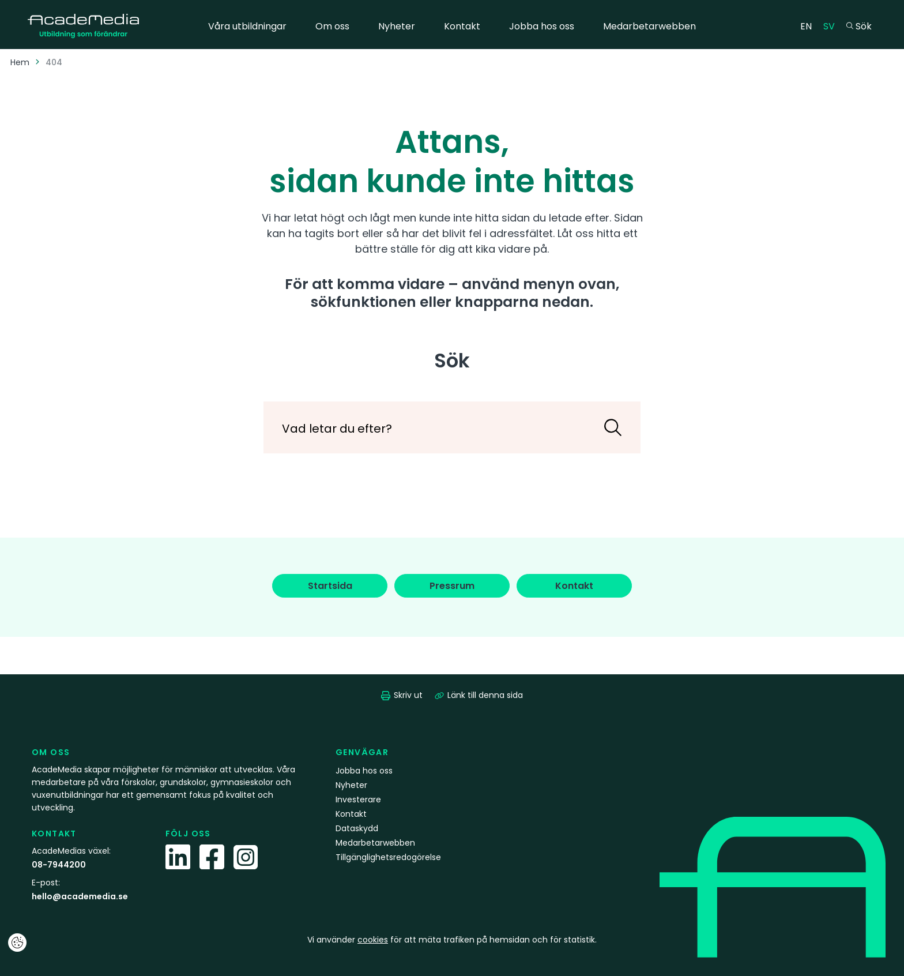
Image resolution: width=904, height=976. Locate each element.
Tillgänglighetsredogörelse (388, 857)
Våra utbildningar (247, 26)
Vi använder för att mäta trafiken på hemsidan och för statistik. (452, 939)
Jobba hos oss (541, 26)
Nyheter (396, 26)
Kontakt (462, 26)
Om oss (332, 26)
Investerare (358, 799)
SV (832, 25)
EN (809, 25)
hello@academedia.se (80, 896)
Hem (19, 62)
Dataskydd (357, 828)
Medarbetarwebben (649, 26)
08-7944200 (59, 864)
